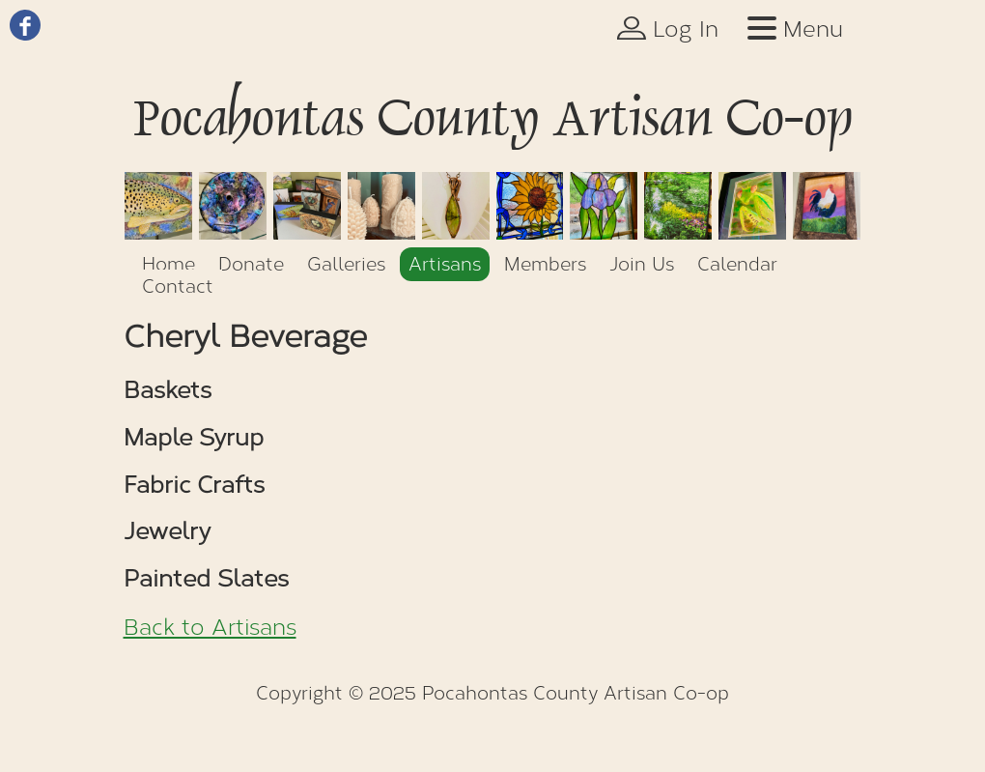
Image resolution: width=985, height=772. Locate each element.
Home (168, 264)
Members (545, 264)
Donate (251, 264)
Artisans (444, 264)
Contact (177, 286)
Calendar (737, 264)
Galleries (346, 264)
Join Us (641, 264)
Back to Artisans (210, 628)
